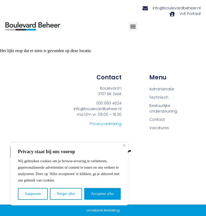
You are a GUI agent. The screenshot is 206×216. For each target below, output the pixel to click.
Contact (157, 119)
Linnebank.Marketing (103, 210)
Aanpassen (33, 194)
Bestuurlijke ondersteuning (163, 108)
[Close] (124, 145)
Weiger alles (66, 194)
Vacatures (159, 127)
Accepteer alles (102, 194)
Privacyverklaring (106, 123)
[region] (69, 174)
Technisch (158, 97)
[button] (133, 26)
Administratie (161, 89)
